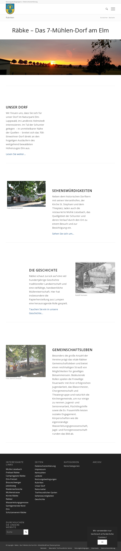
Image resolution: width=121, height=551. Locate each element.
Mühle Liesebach (14, 469)
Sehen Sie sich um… (63, 233)
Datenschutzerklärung (45, 466)
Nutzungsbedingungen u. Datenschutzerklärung (22, 2)
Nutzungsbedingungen (45, 479)
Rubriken (10, 17)
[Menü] (112, 9)
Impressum (40, 469)
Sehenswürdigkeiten (44, 495)
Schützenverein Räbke (16, 512)
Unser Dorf (40, 485)
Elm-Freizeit (11, 479)
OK (102, 542)
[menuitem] (106, 9)
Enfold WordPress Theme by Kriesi (49, 545)
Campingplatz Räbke (15, 475)
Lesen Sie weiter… (16, 154)
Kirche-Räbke (12, 495)
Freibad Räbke (12, 472)
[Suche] (106, 9)
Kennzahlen (40, 472)
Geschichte (40, 499)
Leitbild (38, 476)
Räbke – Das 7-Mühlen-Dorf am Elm (60, 30)
